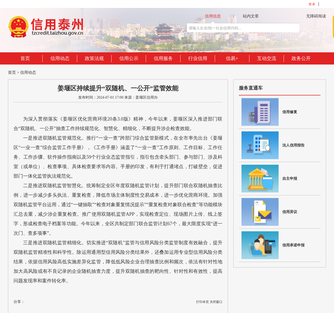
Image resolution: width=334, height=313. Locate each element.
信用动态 (59, 58)
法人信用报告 (293, 145)
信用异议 (289, 212)
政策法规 (94, 58)
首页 (25, 58)
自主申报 (289, 179)
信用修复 (289, 112)
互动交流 (266, 58)
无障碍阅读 (316, 16)
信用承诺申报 (293, 245)
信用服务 (163, 58)
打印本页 (202, 302)
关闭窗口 (216, 302)
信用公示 (128, 58)
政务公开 (301, 58)
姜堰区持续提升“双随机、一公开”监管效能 (118, 88)
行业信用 (197, 58)
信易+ (232, 58)
